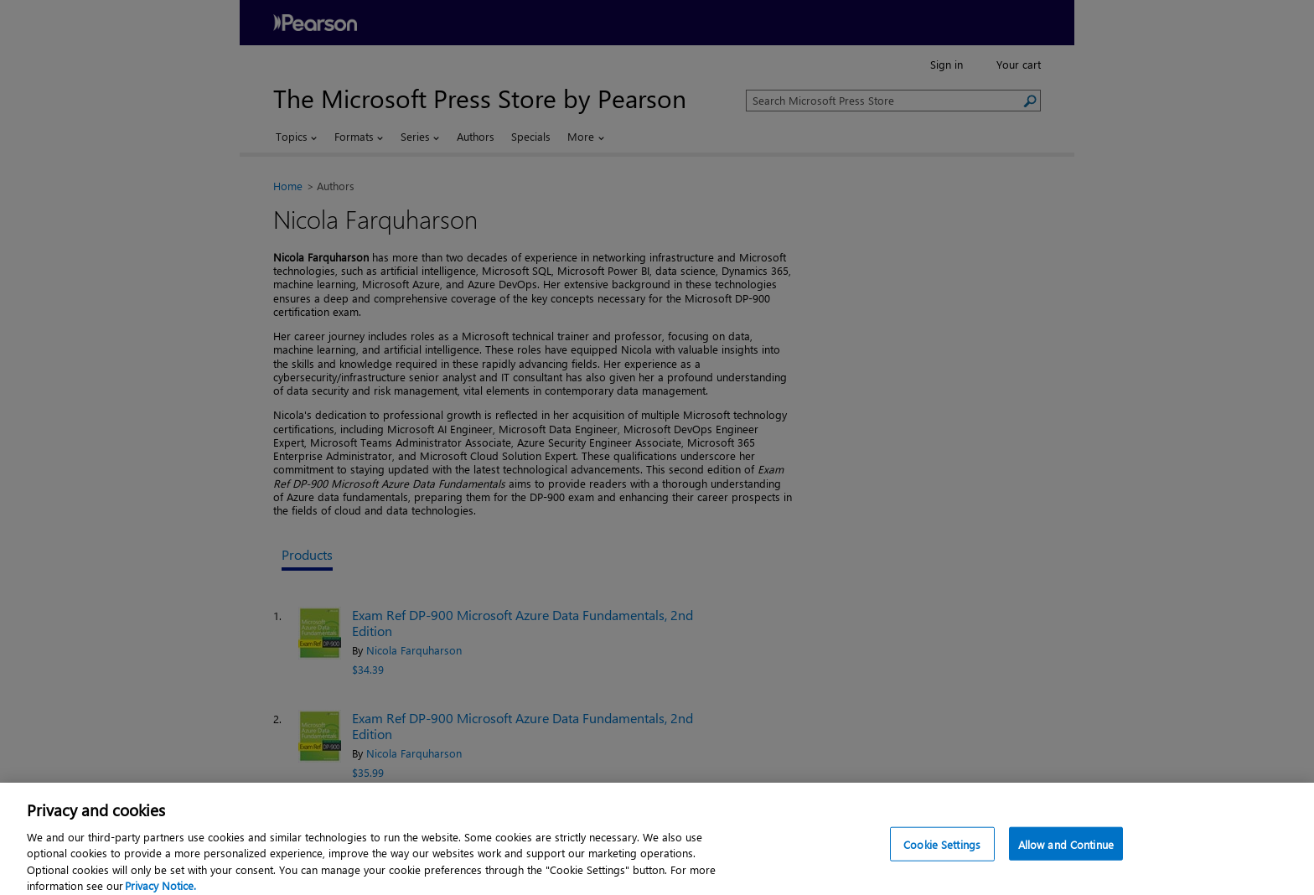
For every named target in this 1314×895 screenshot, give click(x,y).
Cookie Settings (941, 850)
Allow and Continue (1066, 850)
